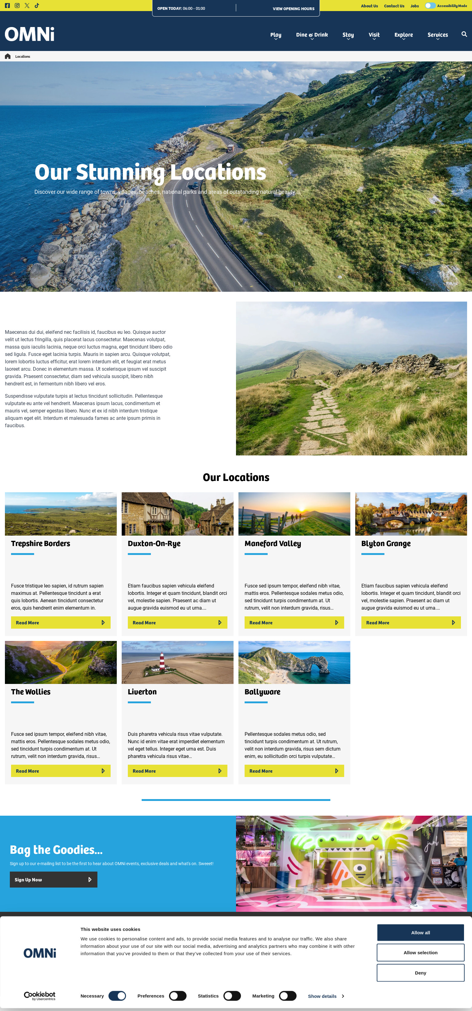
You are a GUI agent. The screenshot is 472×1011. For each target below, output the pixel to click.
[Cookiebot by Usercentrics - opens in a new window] (40, 999)
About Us (369, 5)
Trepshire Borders (40, 542)
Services (438, 35)
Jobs (415, 5)
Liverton (142, 691)
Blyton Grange (386, 542)
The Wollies (30, 691)
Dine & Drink (312, 35)
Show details (322, 998)
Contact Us (394, 5)
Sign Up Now (53, 879)
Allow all (420, 935)
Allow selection (421, 955)
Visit (374, 35)
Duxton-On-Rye (154, 542)
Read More (61, 622)
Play (275, 35)
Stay (348, 35)
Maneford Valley (273, 542)
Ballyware (262, 691)
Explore (404, 35)
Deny (420, 975)
